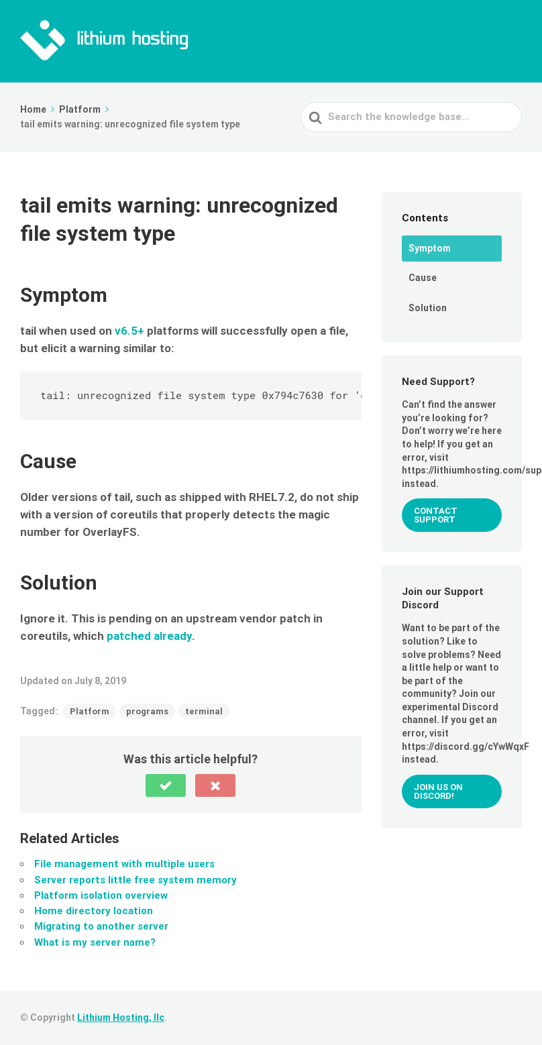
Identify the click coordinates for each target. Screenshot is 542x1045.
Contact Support (435, 515)
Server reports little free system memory (135, 880)
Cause (423, 277)
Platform (89, 711)
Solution (428, 307)
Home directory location (93, 911)
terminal (204, 711)
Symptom (430, 248)
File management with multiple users (124, 864)
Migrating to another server (101, 926)
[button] (166, 785)
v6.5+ (129, 330)
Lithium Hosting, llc (120, 1017)
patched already (149, 636)
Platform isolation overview (101, 895)
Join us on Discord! (438, 791)
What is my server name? (95, 942)
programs (147, 711)
